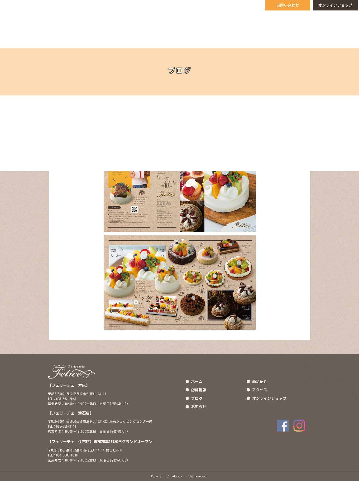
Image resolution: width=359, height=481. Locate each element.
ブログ (196, 398)
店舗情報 (198, 390)
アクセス (259, 390)
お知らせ (198, 407)
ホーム (196, 381)
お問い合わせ (287, 5)
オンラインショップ (335, 5)
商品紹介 (259, 381)
